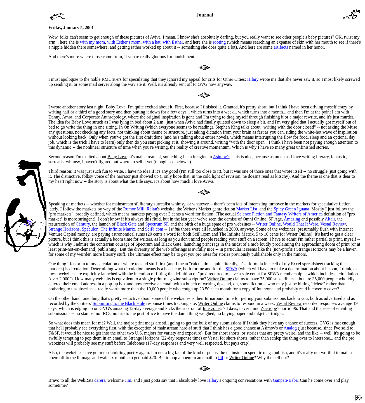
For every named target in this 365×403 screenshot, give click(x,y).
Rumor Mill (133, 209)
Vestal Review (333, 224)
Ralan (152, 209)
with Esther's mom (123, 42)
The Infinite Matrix (118, 229)
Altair (330, 219)
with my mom (92, 42)
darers (99, 380)
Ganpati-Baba (285, 380)
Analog (290, 328)
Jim (128, 380)
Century (83, 224)
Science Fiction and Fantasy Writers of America (280, 214)
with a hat (152, 42)
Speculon (90, 229)
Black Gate (127, 224)
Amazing (292, 219)
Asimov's (221, 156)
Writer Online (268, 224)
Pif (220, 357)
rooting (219, 42)
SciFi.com (154, 229)
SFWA (231, 268)
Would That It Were (300, 224)
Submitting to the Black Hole (119, 303)
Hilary (253, 79)
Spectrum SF (156, 224)
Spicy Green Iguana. (292, 209)
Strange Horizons (64, 229)
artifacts (281, 47)
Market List (246, 209)
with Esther (173, 42)
